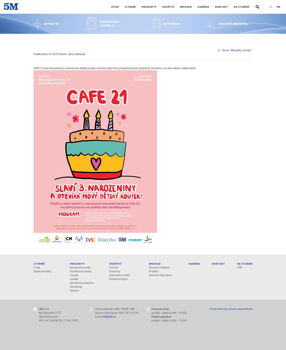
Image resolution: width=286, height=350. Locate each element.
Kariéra (203, 6)
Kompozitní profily (80, 267)
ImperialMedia (244, 309)
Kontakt (221, 6)
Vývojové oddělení (159, 267)
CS (270, 6)
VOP (239, 267)
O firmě (130, 6)
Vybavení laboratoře (160, 275)
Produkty (149, 6)
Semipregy (76, 286)
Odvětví (168, 6)
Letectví (113, 267)
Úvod (115, 6)
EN (278, 6)
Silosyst (74, 290)
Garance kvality (42, 271)
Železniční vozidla (119, 275)
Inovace (186, 6)
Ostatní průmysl (118, 279)
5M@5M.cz (109, 316)
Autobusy (114, 271)
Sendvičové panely (80, 271)
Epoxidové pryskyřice (82, 282)
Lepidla (74, 279)
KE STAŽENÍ (241, 6)
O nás (37, 267)
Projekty (153, 271)
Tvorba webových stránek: (223, 309)
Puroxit (74, 275)
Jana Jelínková (76, 54)
